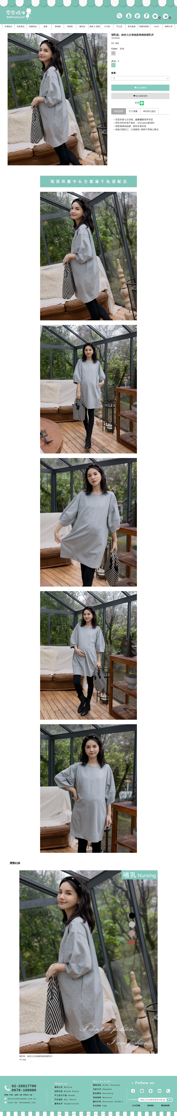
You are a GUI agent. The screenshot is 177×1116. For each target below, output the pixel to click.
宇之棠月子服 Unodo (64, 1096)
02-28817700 (24, 1086)
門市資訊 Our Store (65, 1100)
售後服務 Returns (102, 1098)
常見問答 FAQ (100, 1106)
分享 (137, 103)
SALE (156, 26)
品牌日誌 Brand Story (66, 1091)
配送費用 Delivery (103, 1093)
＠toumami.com (27, 1103)
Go (169, 1100)
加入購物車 (140, 88)
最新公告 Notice (63, 1087)
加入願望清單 (140, 96)
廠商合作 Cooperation (66, 1104)
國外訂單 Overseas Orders (108, 1102)
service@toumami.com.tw (22, 1099)
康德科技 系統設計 (115, 1114)
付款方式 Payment (102, 1089)
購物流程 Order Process (106, 1085)
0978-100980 (24, 1090)
